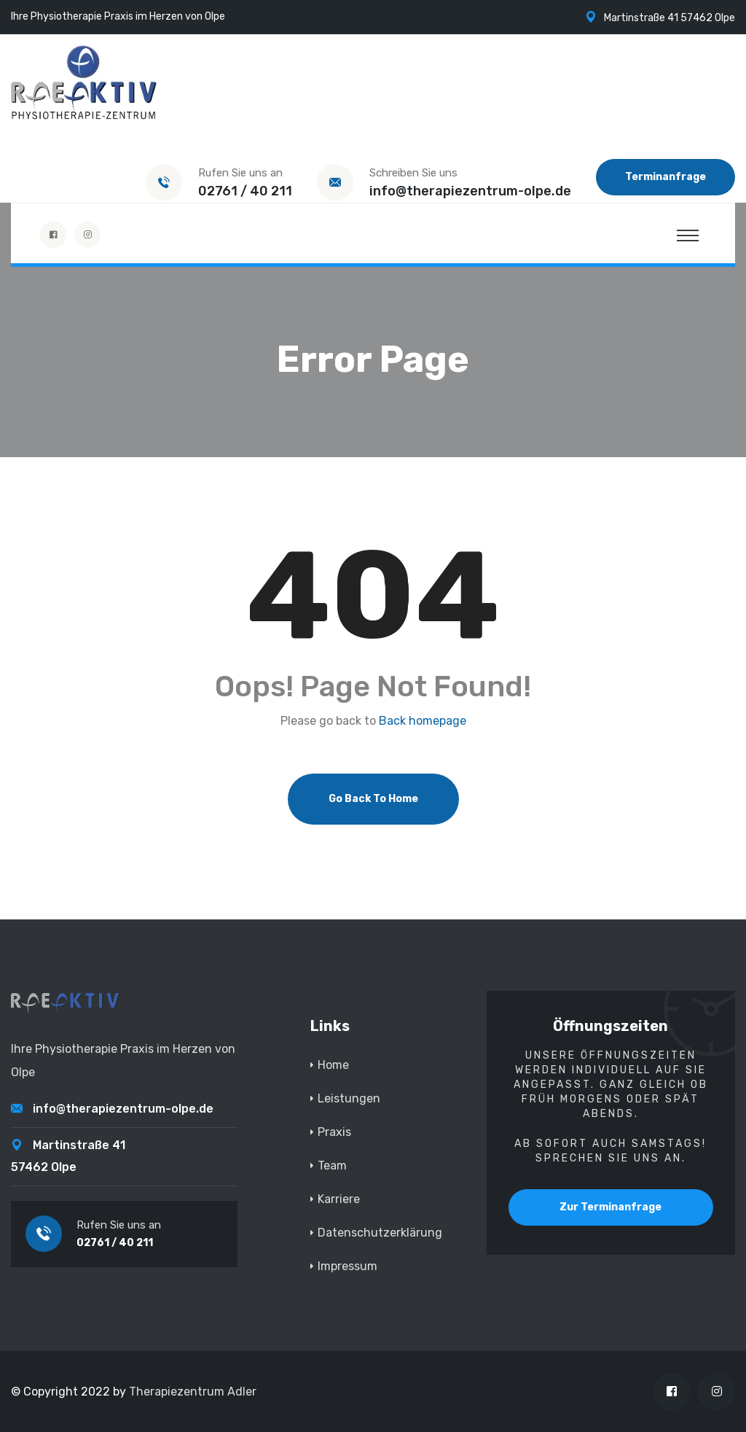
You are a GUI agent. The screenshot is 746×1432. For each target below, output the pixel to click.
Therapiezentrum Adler (192, 1391)
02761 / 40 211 (245, 191)
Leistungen (349, 1098)
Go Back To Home (373, 799)
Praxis (334, 1132)
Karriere (339, 1199)
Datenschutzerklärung (380, 1233)
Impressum (347, 1266)
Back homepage (422, 721)
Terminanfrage (665, 177)
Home (333, 1065)
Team (332, 1165)
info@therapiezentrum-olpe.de (470, 191)
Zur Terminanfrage (610, 1207)
